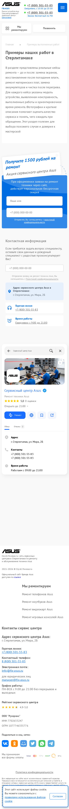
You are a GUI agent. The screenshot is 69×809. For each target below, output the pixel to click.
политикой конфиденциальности (39, 221)
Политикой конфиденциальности (42, 279)
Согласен (58, 796)
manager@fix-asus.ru (15, 680)
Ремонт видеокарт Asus (37, 609)
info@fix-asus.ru (12, 670)
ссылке (17, 577)
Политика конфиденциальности (34, 772)
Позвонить (49, 28)
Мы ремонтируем (16, 28)
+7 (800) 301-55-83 (40, 5)
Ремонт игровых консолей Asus (42, 617)
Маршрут (14, 415)
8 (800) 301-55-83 (14, 661)
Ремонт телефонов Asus (37, 594)
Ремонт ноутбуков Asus (37, 602)
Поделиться (5, 743)
